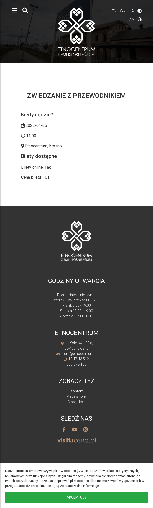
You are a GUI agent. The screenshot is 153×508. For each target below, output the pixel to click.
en (115, 11)
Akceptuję (76, 497)
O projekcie (76, 402)
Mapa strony (76, 396)
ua (132, 11)
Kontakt (76, 391)
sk (123, 11)
